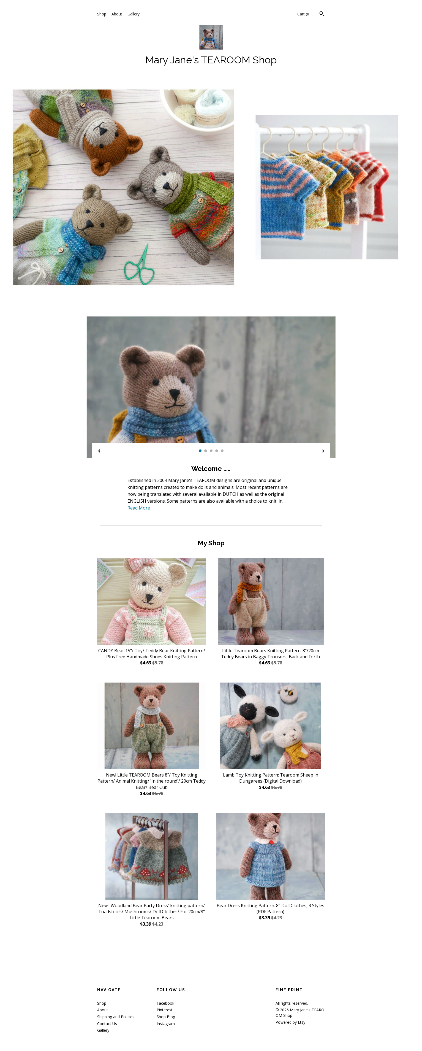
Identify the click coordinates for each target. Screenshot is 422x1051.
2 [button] (205, 450)
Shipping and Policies (115, 1016)
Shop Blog (166, 1016)
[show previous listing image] (99, 451)
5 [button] (222, 450)
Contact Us (107, 1023)
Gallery (133, 14)
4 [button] (216, 450)
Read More (138, 508)
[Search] (322, 14)
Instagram (166, 1023)
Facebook (165, 1003)
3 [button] (211, 450)
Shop (101, 14)
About (116, 14)
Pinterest (165, 1009)
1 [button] (200, 450)
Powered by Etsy (290, 1022)
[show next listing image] (323, 451)
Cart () (304, 14)
